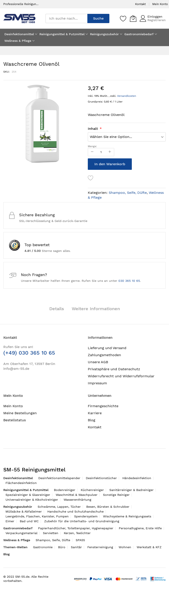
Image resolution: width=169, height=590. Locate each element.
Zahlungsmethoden (104, 355)
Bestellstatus (14, 420)
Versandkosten (126, 95)
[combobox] (66, 18)
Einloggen (154, 16)
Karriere (95, 413)
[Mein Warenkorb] (133, 18)
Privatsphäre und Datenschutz (114, 369)
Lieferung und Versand (107, 348)
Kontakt (140, 4)
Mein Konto (160, 4)
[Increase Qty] (109, 152)
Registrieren (156, 20)
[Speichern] (123, 18)
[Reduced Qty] (92, 152)
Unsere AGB (98, 362)
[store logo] (19, 18)
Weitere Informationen (96, 308)
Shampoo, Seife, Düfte (128, 193)
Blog (91, 420)
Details (56, 308)
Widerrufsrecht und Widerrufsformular (121, 376)
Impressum (97, 383)
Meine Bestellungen (20, 413)
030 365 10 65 (129, 280)
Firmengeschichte (103, 406)
